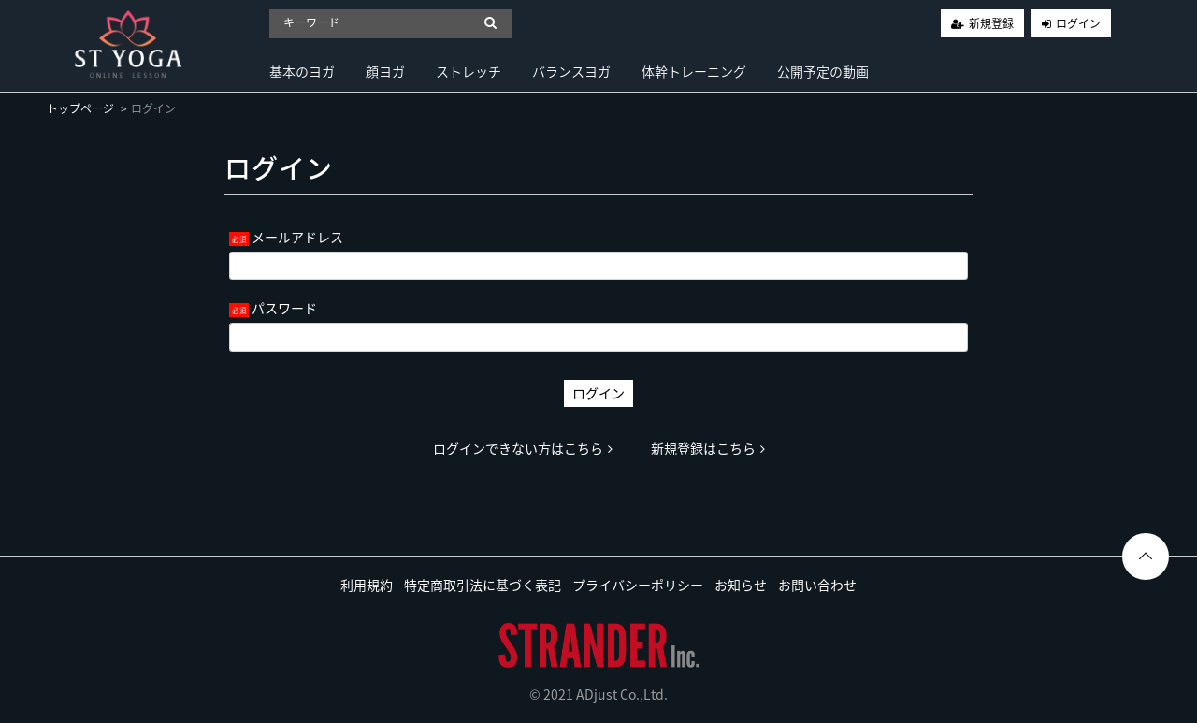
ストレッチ (468, 71)
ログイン (1078, 23)
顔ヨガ (385, 71)
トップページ (80, 108)
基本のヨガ (302, 71)
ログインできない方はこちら (523, 448)
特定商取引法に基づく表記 (482, 584)
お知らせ (740, 584)
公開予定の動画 (823, 71)
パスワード (284, 307)
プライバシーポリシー (637, 584)
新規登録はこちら (708, 448)
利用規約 (366, 584)
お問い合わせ (817, 584)
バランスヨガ (571, 71)
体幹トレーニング (694, 71)
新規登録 (991, 23)
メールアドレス (297, 236)
